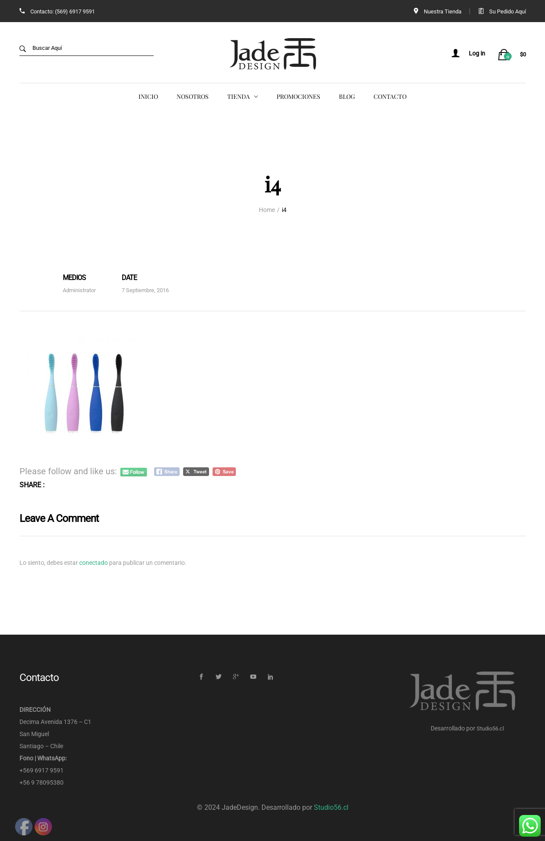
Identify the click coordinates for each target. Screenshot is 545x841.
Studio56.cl (490, 728)
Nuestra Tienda (442, 11)
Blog (347, 96)
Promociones (298, 96)
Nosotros (193, 96)
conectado (93, 562)
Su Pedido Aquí (507, 11)
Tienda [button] (238, 96)
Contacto (390, 96)
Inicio (148, 96)
